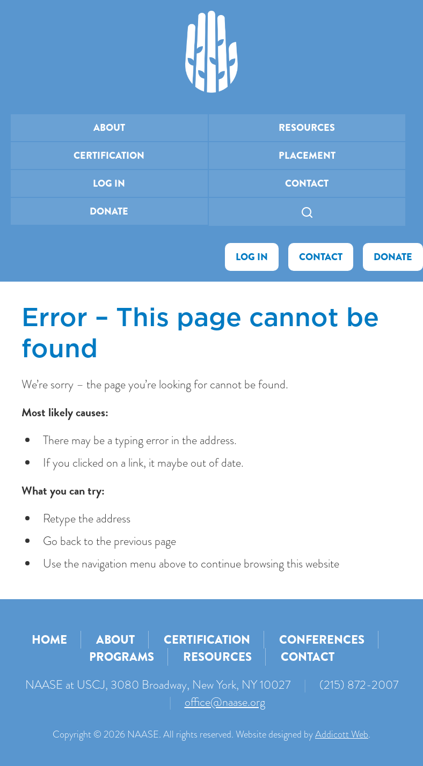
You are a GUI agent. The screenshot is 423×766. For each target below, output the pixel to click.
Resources (307, 128)
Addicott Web (341, 734)
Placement (307, 156)
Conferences (321, 640)
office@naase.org (225, 702)
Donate (109, 211)
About (109, 128)
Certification (109, 156)
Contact (307, 183)
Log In (109, 183)
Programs (121, 657)
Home (49, 640)
